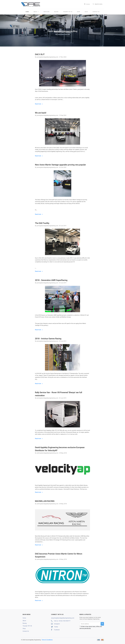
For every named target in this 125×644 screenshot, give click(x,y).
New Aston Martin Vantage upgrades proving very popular (60, 165)
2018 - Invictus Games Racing (48, 338)
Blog (86, 11)
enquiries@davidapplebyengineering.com (62, 618)
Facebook (55, 630)
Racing (56, 11)
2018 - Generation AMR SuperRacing (51, 280)
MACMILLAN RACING (44, 501)
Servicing (46, 11)
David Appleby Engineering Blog (62, 32)
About (36, 11)
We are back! (40, 113)
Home (27, 11)
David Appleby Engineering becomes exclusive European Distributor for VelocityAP (60, 449)
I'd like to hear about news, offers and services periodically (90, 627)
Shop (78, 11)
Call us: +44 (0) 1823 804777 (60, 621)
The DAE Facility (42, 223)
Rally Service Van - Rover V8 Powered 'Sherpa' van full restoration (58, 394)
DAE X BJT (40, 54)
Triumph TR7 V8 (67, 11)
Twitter (54, 627)
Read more (39, 104)
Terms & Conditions (47, 640)
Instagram (55, 624)
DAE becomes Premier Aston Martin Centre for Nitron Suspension (58, 555)
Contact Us (96, 11)
